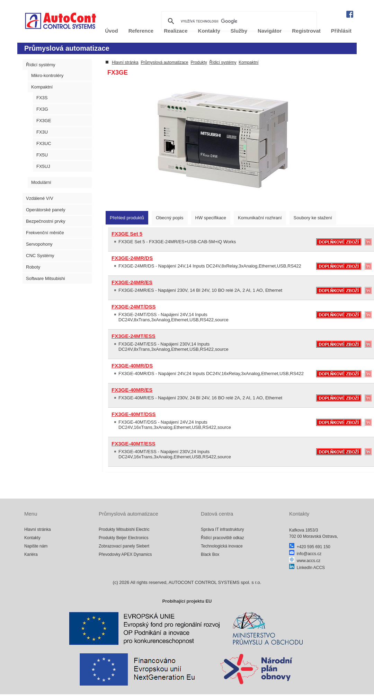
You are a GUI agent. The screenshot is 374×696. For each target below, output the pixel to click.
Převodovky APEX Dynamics (125, 554)
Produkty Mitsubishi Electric (124, 529)
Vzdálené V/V (39, 198)
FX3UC (43, 143)
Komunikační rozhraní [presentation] (260, 217)
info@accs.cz (305, 553)
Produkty (198, 62)
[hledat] (238, 21)
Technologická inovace (222, 546)
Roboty (33, 267)
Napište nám (35, 546)
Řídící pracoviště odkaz (222, 537)
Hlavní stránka (125, 62)
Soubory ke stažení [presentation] (313, 217)
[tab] (127, 217)
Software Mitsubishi (45, 278)
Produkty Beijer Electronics (123, 537)
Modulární (41, 182)
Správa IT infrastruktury (222, 529)
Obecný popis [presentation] (170, 217)
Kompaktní (42, 87)
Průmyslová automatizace (164, 62)
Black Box (210, 554)
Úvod (111, 31)
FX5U (42, 155)
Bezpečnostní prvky (45, 221)
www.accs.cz (304, 560)
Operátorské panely (45, 209)
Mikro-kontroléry (47, 75)
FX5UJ (43, 166)
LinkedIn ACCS (307, 567)
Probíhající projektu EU (187, 601)
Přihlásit (341, 31)
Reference (141, 31)
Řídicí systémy (40, 64)
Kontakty (32, 537)
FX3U (42, 132)
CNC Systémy (40, 255)
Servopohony (39, 244)
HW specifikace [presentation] (210, 217)
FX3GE (43, 120)
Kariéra (31, 554)
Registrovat (306, 31)
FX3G (42, 109)
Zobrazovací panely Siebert (124, 546)
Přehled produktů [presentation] (127, 217)
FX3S (42, 97)
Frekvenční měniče (45, 232)
